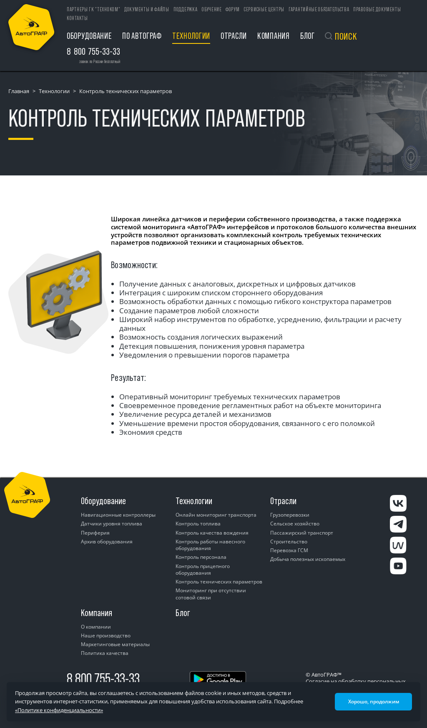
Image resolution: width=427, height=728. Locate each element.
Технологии (191, 36)
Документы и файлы (146, 9)
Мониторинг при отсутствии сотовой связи (211, 594)
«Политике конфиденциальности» (59, 710)
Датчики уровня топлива (111, 523)
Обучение (212, 9)
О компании (96, 626)
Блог (307, 36)
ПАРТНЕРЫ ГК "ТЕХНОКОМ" (93, 9)
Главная (18, 91)
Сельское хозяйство (294, 523)
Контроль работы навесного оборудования (210, 545)
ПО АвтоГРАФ (142, 36)
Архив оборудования (107, 541)
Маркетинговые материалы (115, 644)
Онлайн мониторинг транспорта (216, 514)
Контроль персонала (201, 557)
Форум (233, 9)
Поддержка (185, 9)
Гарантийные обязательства (319, 9)
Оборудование (89, 36)
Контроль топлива (198, 523)
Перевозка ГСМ (289, 550)
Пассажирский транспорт (301, 532)
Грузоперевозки (289, 514)
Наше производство (106, 635)
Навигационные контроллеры (118, 514)
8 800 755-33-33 (103, 678)
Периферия (95, 532)
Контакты (77, 18)
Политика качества (104, 653)
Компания (273, 36)
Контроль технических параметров (219, 581)
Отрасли (234, 36)
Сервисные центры (264, 9)
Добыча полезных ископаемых (307, 559)
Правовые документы (377, 9)
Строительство (288, 541)
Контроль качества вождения (212, 532)
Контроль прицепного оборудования (203, 569)
